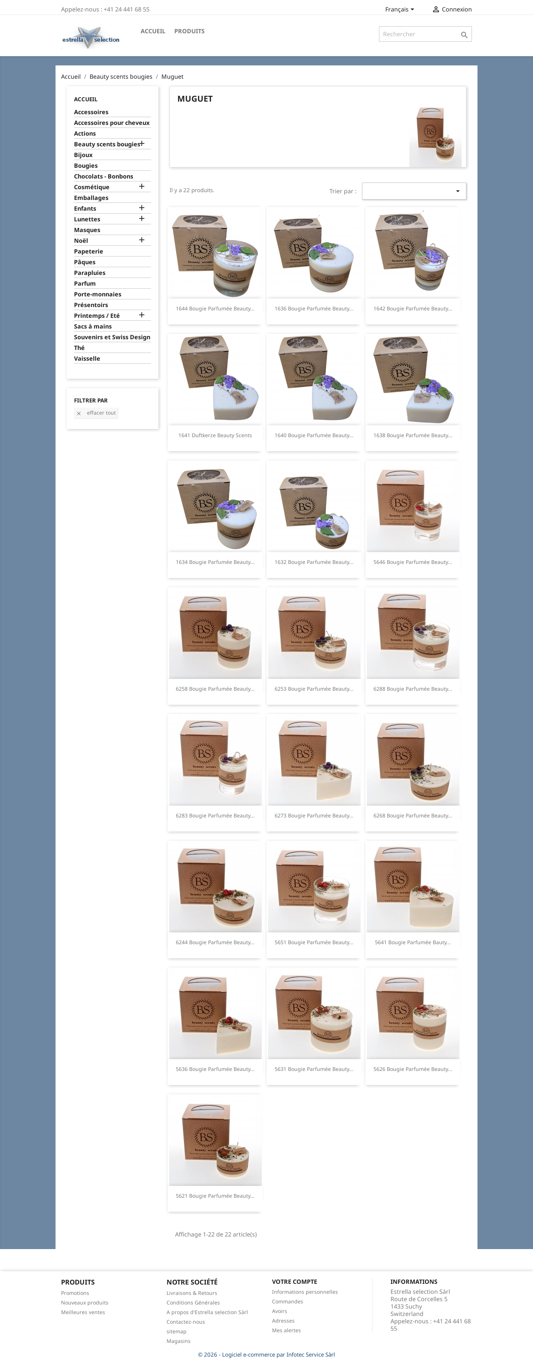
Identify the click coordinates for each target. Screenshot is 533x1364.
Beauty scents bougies (107, 144)
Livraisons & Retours (192, 1292)
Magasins (179, 1340)
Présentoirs (91, 305)
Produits (189, 31)
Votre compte (294, 1282)
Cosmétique (92, 187)
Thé (79, 348)
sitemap (177, 1331)
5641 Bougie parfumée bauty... (413, 942)
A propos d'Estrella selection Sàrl (207, 1312)
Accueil (153, 31)
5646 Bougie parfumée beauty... (412, 561)
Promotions (75, 1292)
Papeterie (88, 251)
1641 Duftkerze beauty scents (215, 435)
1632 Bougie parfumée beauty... (314, 561)
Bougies (86, 166)
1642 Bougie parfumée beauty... (412, 308)
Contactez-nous (186, 1321)
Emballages (91, 198)
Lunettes (87, 219)
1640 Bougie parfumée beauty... (314, 435)
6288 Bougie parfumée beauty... (412, 688)
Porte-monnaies (97, 294)
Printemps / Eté (97, 316)
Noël (81, 241)
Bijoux (83, 155)
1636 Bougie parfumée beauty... (314, 308)
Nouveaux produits (84, 1302)
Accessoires (91, 112)
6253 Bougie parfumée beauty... (314, 688)
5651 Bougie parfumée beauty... (314, 942)
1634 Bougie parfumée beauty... (215, 561)
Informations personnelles (305, 1291)
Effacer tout (96, 412)
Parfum (85, 284)
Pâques (84, 262)
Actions (85, 133)
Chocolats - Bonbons (103, 176)
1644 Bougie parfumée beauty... (215, 308)
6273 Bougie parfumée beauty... (314, 815)
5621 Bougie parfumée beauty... (215, 1195)
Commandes (287, 1301)
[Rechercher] (425, 34)
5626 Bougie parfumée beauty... (412, 1068)
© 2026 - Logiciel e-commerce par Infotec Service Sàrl (266, 1354)
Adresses (283, 1320)
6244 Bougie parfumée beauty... (215, 942)
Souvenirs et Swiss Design (112, 337)
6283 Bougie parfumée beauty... (215, 815)
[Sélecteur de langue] (401, 10)
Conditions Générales (193, 1302)
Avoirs (279, 1310)
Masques (87, 230)
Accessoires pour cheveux (112, 123)
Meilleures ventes (83, 1312)
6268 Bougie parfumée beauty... (412, 815)
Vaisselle (87, 359)
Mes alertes (286, 1330)
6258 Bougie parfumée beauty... (215, 688)
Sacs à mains (93, 326)
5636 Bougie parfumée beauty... (215, 1068)
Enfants (85, 208)
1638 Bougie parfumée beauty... (412, 435)
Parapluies (89, 273)
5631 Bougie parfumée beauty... (314, 1068)
